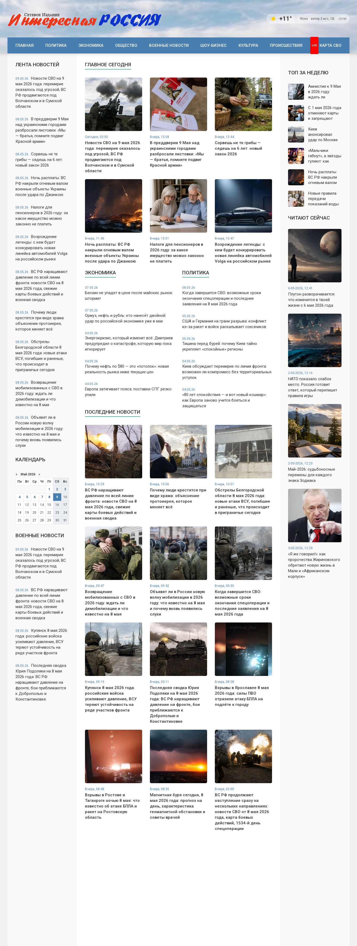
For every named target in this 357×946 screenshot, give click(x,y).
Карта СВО (331, 45)
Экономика (91, 45)
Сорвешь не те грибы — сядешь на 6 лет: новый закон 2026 (39, 160)
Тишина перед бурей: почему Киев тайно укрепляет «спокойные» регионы (227, 344)
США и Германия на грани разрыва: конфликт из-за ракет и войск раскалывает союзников (227, 321)
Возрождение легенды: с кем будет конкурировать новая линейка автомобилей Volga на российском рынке (41, 248)
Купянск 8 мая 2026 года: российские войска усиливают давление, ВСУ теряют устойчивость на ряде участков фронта (41, 641)
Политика (56, 45)
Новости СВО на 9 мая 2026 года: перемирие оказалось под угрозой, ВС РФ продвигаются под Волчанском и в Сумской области (40, 92)
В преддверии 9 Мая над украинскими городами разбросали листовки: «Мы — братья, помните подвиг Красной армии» (42, 130)
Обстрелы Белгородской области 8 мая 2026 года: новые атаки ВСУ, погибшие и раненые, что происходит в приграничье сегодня (41, 355)
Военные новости (169, 45)
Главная (24, 45)
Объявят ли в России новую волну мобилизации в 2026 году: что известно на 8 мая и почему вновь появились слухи (39, 431)
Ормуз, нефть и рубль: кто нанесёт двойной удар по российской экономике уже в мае (130, 316)
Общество (126, 45)
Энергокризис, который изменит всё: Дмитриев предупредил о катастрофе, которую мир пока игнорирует (130, 341)
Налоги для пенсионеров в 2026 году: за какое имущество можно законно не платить (41, 215)
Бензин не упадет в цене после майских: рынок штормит (130, 293)
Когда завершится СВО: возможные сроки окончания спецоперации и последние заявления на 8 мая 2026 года (227, 296)
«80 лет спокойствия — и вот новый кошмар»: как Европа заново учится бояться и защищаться (227, 397)
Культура (248, 45)
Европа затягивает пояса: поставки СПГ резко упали (130, 389)
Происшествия (286, 45)
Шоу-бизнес (213, 45)
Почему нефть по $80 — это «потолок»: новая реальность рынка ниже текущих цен (130, 366)
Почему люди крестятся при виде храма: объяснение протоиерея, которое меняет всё (39, 321)
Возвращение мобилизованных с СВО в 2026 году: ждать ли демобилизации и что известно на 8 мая (39, 393)
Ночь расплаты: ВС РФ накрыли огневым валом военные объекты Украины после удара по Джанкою (41, 186)
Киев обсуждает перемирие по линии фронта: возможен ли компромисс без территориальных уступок (227, 369)
